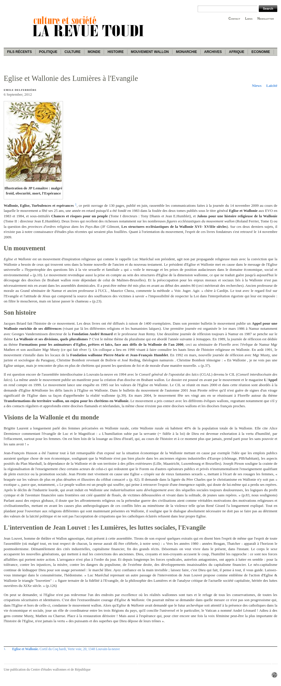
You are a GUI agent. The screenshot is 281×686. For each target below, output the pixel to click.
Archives (213, 52)
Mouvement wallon (150, 52)
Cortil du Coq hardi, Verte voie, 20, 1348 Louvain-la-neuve (66, 649)
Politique (48, 52)
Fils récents (19, 52)
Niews (257, 85)
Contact (234, 19)
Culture (72, 52)
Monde (94, 52)
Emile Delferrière (20, 90)
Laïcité (271, 85)
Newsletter (265, 19)
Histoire (115, 52)
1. (5, 648)
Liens (249, 19)
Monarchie (186, 52)
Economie (260, 52)
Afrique (236, 52)
